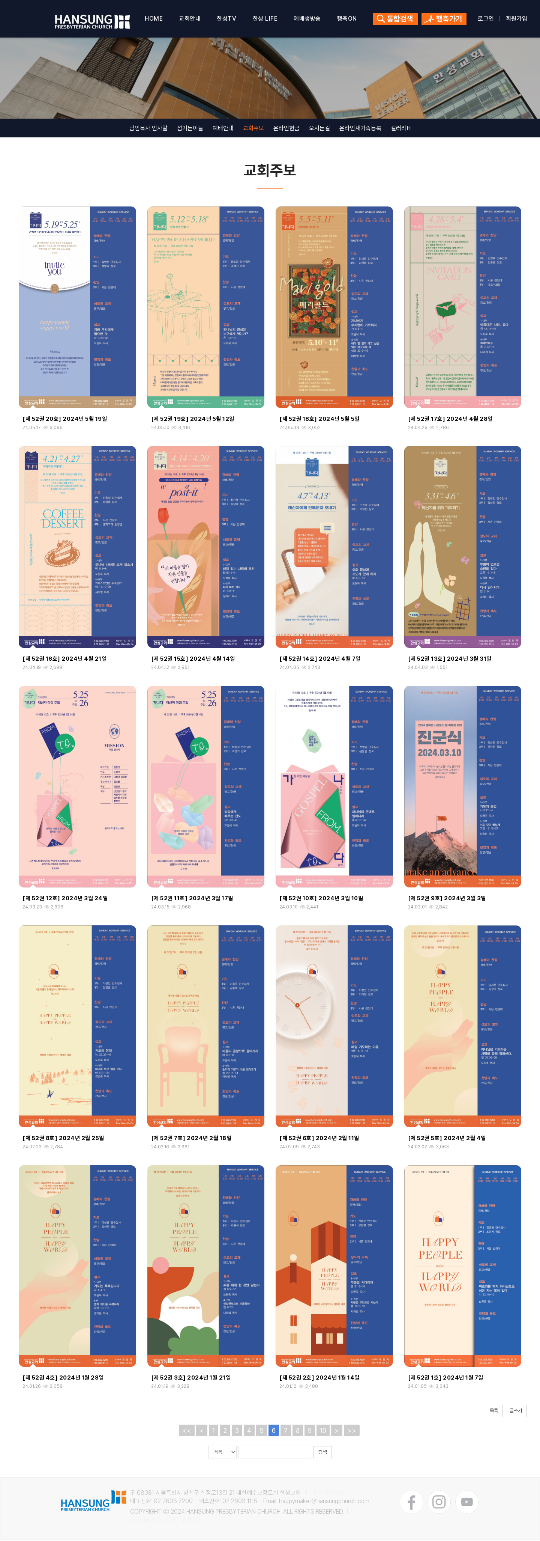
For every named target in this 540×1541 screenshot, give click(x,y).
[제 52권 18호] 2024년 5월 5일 (319, 420)
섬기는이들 (190, 129)
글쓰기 (516, 1412)
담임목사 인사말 (148, 129)
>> (351, 1432)
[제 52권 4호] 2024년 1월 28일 (63, 1379)
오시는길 (319, 129)
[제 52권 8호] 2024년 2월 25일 (63, 1139)
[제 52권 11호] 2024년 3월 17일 (192, 899)
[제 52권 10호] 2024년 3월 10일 (321, 899)
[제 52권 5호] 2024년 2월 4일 (447, 1139)
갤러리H (401, 129)
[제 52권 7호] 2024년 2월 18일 (191, 1139)
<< (186, 1432)
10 (323, 1432)
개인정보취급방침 (323, 1494)
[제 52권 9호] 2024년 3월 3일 (447, 899)
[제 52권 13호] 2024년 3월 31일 (450, 660)
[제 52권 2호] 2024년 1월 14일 (319, 1379)
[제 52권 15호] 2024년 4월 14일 (193, 660)
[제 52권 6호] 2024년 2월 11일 (319, 1139)
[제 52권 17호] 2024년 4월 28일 (450, 420)
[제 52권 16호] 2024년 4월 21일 (64, 660)
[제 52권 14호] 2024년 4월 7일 (320, 660)
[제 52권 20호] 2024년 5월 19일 (64, 420)
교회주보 (253, 129)
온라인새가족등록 (360, 129)
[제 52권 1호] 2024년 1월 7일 (445, 1379)
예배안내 (223, 129)
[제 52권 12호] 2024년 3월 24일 (65, 899)
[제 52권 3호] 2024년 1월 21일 (191, 1379)
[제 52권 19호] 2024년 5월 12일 (192, 420)
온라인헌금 (286, 129)
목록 (494, 1412)
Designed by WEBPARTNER (165, 1521)
